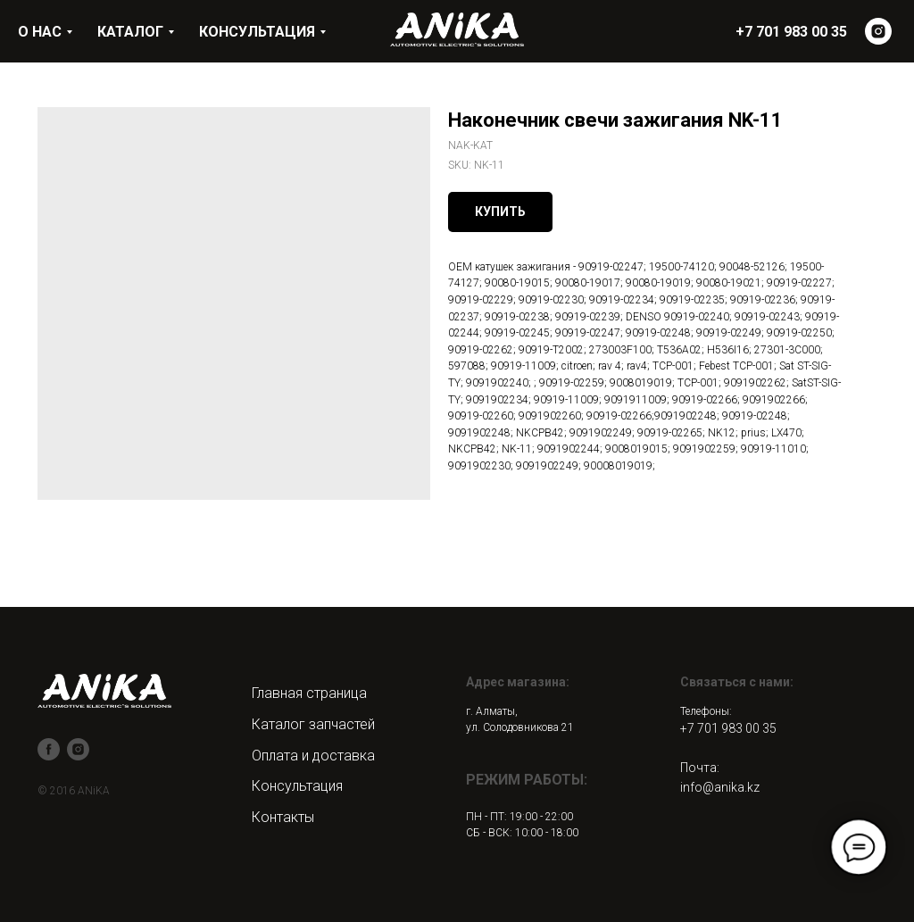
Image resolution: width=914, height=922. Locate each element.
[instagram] (878, 31)
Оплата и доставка (313, 755)
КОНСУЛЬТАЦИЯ (257, 31)
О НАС (40, 31)
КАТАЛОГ (130, 31)
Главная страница (309, 693)
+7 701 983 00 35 (728, 728)
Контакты (283, 817)
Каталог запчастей (313, 724)
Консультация (297, 785)
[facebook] (48, 749)
